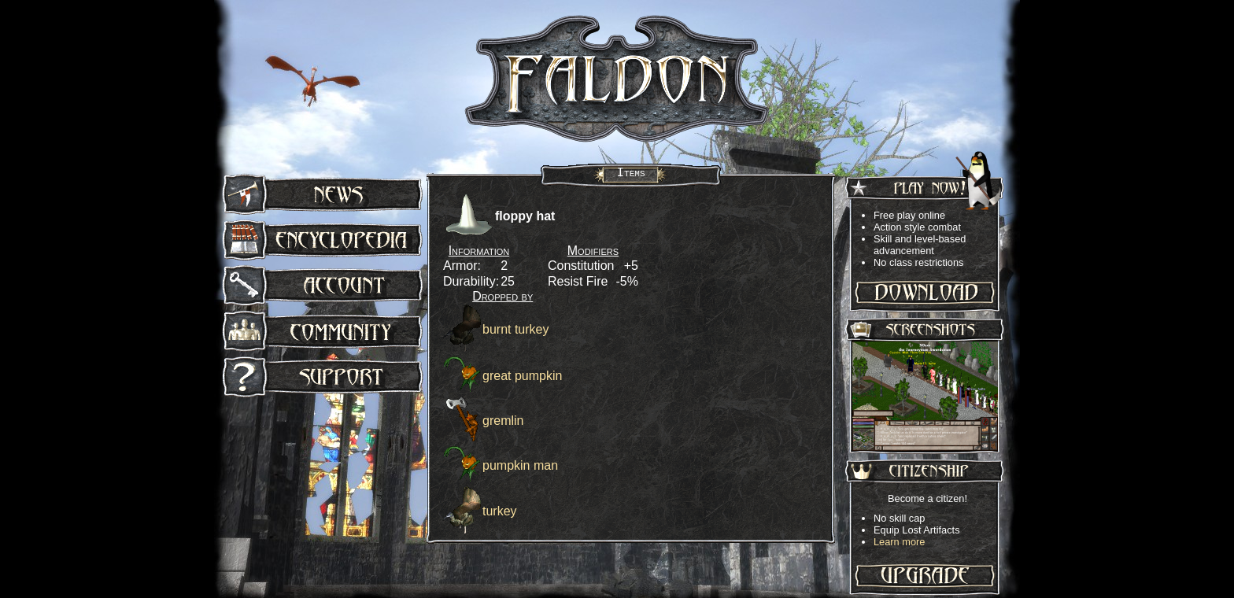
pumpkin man (520, 465)
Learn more (899, 542)
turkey (499, 511)
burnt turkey (515, 329)
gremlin (502, 420)
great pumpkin (522, 375)
